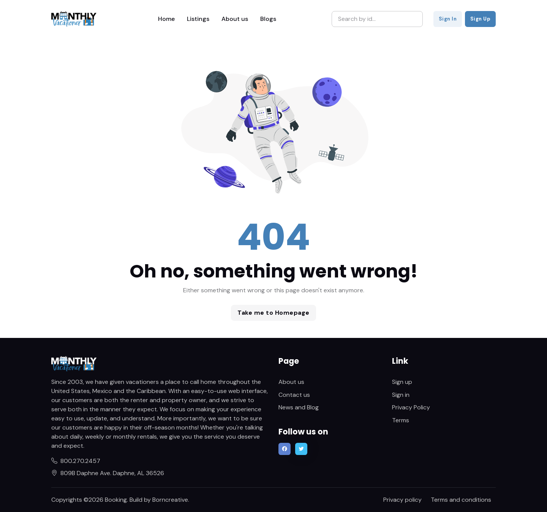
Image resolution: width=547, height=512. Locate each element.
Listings (198, 19)
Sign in (400, 395)
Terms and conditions (461, 500)
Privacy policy (402, 500)
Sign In (448, 19)
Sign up (402, 382)
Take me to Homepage (273, 313)
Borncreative (170, 500)
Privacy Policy (411, 407)
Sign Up (480, 19)
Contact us (294, 395)
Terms (400, 420)
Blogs (268, 19)
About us (234, 19)
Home (166, 19)
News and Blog (298, 407)
